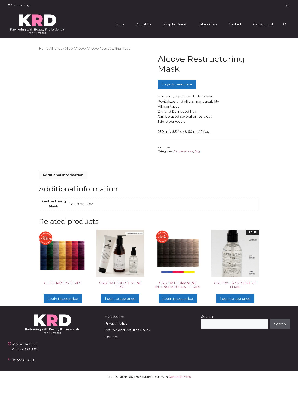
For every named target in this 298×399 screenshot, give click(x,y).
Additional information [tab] (63, 191)
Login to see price (177, 84)
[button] (284, 24)
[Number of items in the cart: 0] (287, 5)
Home (120, 24)
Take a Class (207, 24)
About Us (143, 24)
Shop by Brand (174, 24)
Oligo (69, 48)
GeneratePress (180, 392)
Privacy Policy (116, 339)
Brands (56, 48)
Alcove (80, 48)
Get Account (263, 24)
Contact (235, 24)
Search (207, 333)
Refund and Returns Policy (127, 346)
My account (115, 333)
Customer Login (19, 5)
